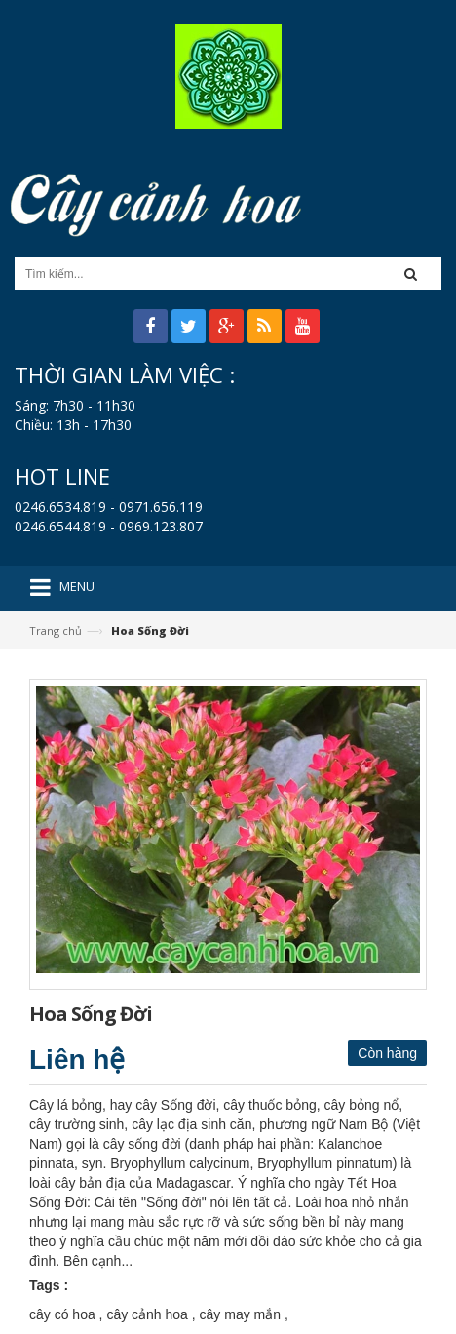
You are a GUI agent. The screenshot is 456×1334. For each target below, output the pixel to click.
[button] (416, 273)
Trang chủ (55, 630)
